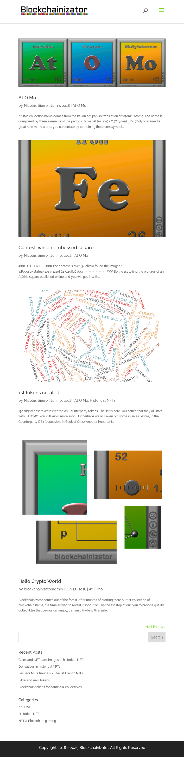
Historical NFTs (103, 400)
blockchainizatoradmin (43, 589)
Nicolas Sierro (36, 105)
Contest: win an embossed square (56, 247)
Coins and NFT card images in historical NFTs (51, 660)
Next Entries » (155, 627)
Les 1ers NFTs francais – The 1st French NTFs (51, 673)
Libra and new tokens (34, 680)
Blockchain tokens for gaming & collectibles (50, 687)
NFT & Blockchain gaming (37, 721)
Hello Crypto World (39, 581)
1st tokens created (38, 392)
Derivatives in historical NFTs (39, 666)
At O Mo (27, 97)
